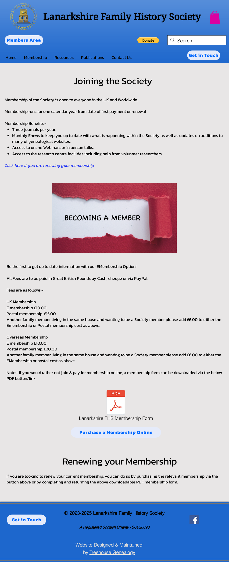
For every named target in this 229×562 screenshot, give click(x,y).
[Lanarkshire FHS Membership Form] (115, 406)
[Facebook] (194, 519)
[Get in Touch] (203, 55)
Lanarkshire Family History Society (122, 16)
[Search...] (196, 41)
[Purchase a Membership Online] (116, 432)
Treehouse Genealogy (112, 552)
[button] (214, 17)
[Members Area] (24, 40)
